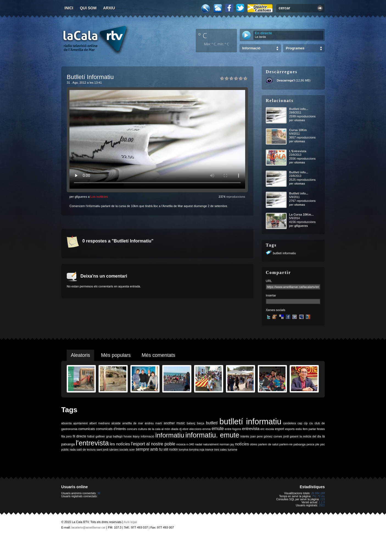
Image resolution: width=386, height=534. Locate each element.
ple (317, 444)
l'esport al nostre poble (153, 444)
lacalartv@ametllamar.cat (88, 527)
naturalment (211, 444)
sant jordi (102, 449)
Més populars (116, 355)
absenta (66, 423)
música (181, 444)
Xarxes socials (275, 310)
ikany (136, 436)
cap (300, 423)
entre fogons (233, 429)
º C (202, 35)
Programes (295, 48)
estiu (299, 429)
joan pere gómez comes (266, 436)
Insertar (271, 295)
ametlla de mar (132, 423)
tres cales (220, 449)
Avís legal (130, 522)
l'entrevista (92, 443)
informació (147, 436)
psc (322, 444)
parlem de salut (268, 444)
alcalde (116, 423)
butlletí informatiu (284, 253)
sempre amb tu (149, 449)
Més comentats (158, 355)
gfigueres (301, 225)
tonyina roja (196, 449)
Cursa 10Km (298, 130)
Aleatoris (80, 355)
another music (174, 423)
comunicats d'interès (111, 429)
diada (174, 429)
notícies (242, 444)
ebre (185, 429)
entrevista (251, 428)
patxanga (299, 444)
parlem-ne (286, 444)
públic (65, 449)
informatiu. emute (212, 435)
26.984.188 (318, 493)
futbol (90, 436)
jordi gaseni (290, 436)
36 (98, 493)
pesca (310, 444)
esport (279, 429)
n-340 (190, 444)
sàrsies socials (118, 449)
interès (244, 436)
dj (180, 429)
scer (132, 449)
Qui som (88, 8)
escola (269, 429)
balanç (191, 423)
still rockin (170, 449)
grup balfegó (114, 436)
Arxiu (109, 8)
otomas (299, 120)
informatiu (169, 435)
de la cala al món (159, 429)
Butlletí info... (298, 109)
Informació (251, 48)
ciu (311, 423)
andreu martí (153, 423)
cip (306, 423)
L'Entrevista (297, 151)
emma (207, 429)
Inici (69, 8)
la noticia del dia (310, 436)
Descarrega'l (286, 80)
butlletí (212, 423)
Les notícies (99, 196)
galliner (100, 436)
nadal (198, 444)
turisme (232, 449)
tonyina (183, 449)
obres (253, 444)
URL (269, 280)
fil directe (79, 436)
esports (290, 429)
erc (263, 429)
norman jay (227, 444)
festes (321, 429)
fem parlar (309, 429)
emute (218, 428)
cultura (142, 429)
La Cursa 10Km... (301, 214)
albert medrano (99, 423)
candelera (289, 423)
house (128, 436)
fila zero (66, 436)
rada (72, 449)
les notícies (120, 444)
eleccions (195, 429)
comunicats (86, 429)
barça (200, 423)
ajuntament (80, 423)
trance (209, 449)
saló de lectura (86, 449)
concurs (132, 429)
